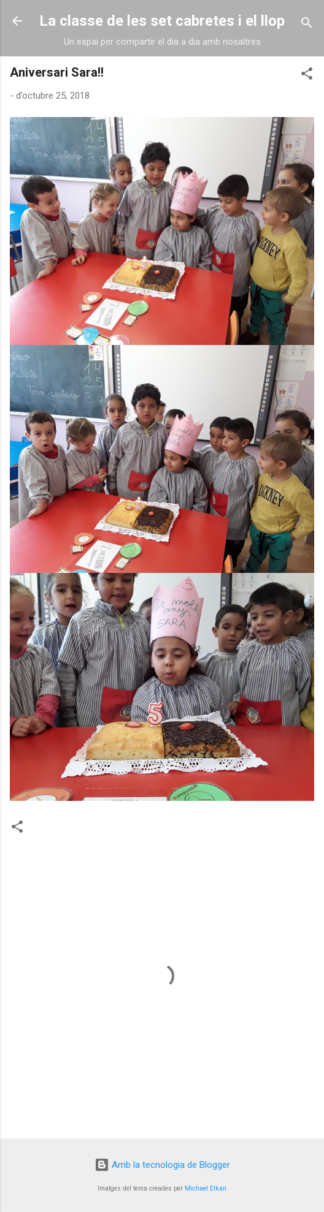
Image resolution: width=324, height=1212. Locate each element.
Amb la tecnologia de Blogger (162, 1164)
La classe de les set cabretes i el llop (162, 20)
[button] (306, 75)
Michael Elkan (205, 1188)
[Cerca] (306, 25)
